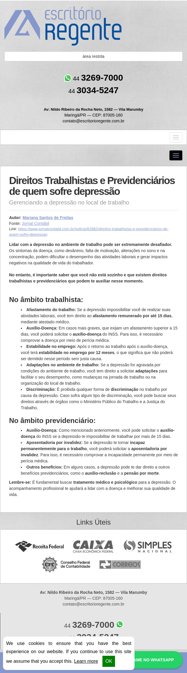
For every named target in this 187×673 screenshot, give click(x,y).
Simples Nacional (147, 546)
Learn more (86, 661)
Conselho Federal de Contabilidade (66, 564)
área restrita (93, 56)
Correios (120, 564)
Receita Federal (39, 546)
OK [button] (108, 661)
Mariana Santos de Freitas (48, 217)
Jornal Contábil (35, 223)
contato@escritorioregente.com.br (93, 121)
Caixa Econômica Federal (93, 546)
